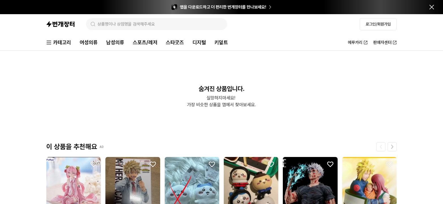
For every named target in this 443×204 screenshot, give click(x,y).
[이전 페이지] (380, 146)
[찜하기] (93, 164)
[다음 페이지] (392, 146)
